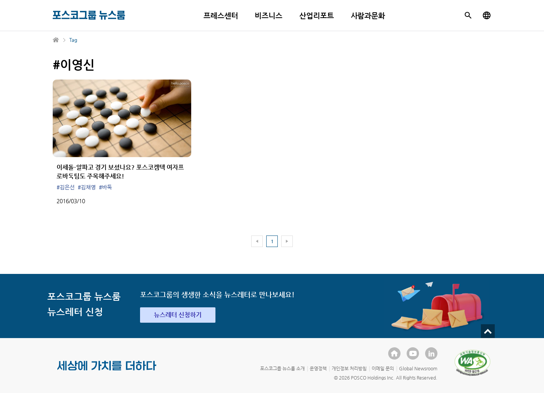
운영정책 (318, 368)
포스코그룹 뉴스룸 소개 (282, 368)
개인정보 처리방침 (349, 368)
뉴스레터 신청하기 (178, 314)
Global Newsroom (418, 368)
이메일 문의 (383, 368)
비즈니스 (268, 16)
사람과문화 (368, 16)
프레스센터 (221, 16)
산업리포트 (316, 16)
